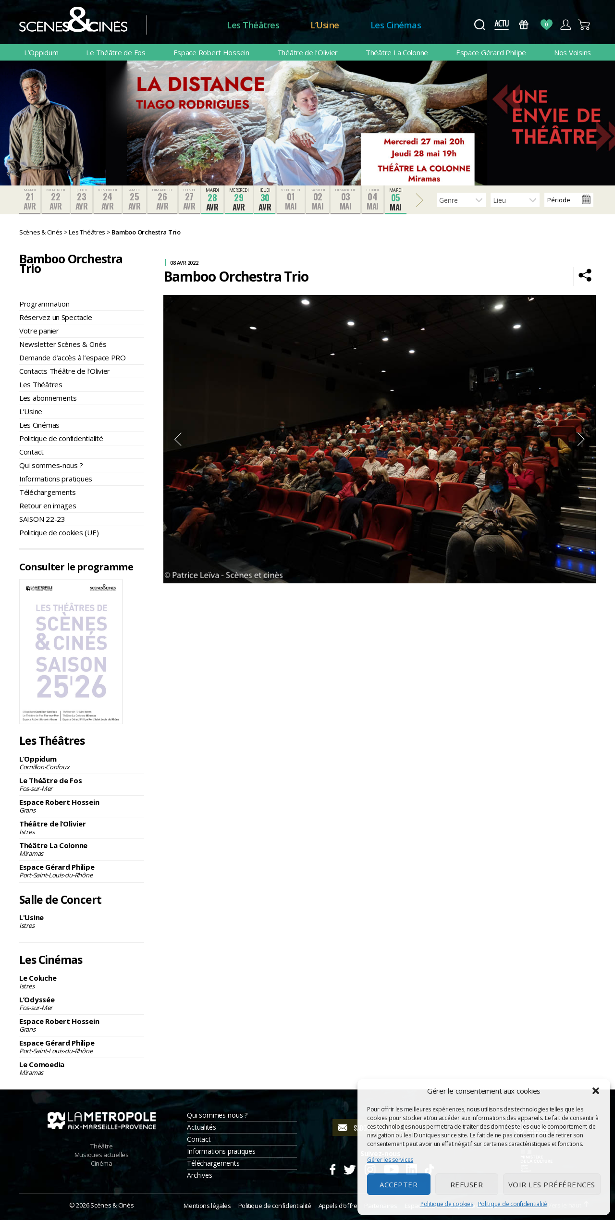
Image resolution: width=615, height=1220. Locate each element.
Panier (584, 25)
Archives (199, 1175)
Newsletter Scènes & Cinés (62, 344)
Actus (501, 25)
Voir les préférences (551, 1184)
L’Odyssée (81, 1003)
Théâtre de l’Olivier (307, 52)
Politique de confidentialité (512, 1204)
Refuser (466, 1184)
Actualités (201, 1127)
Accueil (187, 25)
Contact (31, 451)
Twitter (349, 1168)
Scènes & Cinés (112, 1205)
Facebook (332, 1168)
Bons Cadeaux (524, 25)
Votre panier (39, 330)
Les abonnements (48, 398)
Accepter (399, 1184)
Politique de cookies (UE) (58, 532)
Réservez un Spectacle (55, 317)
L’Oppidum (41, 52)
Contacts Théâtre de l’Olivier (64, 371)
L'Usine (81, 921)
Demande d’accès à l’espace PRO (72, 357)
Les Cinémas (395, 25)
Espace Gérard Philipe (491, 52)
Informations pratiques (55, 478)
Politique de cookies (446, 1204)
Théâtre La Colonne (397, 52)
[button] (596, 1091)
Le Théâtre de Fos (115, 52)
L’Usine (324, 25)
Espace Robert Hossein (211, 52)
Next (581, 439)
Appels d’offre (338, 1205)
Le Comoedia (81, 1068)
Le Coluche (81, 981)
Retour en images (47, 505)
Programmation (44, 303)
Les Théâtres (253, 25)
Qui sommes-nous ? (51, 465)
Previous (177, 439)
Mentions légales (207, 1205)
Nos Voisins (572, 52)
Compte (565, 25)
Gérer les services (390, 1160)
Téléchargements (47, 492)
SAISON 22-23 (42, 519)
